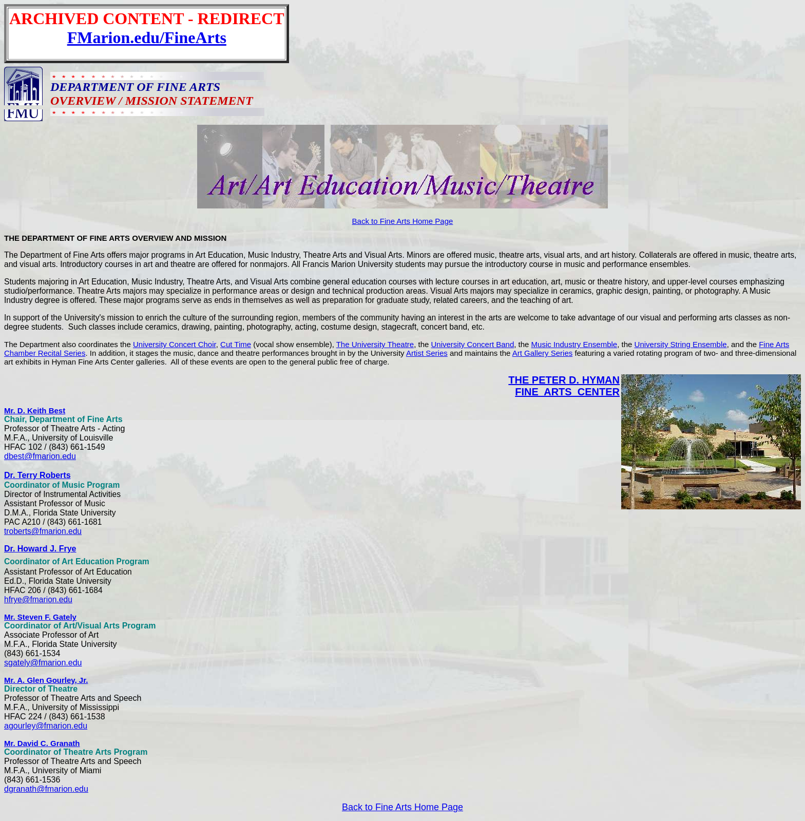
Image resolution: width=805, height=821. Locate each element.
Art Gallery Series (542, 353)
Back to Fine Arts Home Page (402, 221)
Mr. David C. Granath (42, 743)
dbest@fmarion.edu (40, 456)
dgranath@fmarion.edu (46, 789)
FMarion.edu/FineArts (146, 37)
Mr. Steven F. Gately (40, 617)
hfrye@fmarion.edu (38, 599)
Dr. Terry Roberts (37, 475)
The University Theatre (375, 344)
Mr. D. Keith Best (34, 410)
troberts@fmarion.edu (43, 531)
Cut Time (235, 344)
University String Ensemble (681, 344)
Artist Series (427, 353)
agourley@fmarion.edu (45, 725)
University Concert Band (472, 344)
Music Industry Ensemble (574, 344)
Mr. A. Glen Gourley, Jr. (46, 680)
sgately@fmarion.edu (43, 662)
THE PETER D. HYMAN (564, 380)
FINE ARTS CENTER (567, 391)
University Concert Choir (174, 344)
